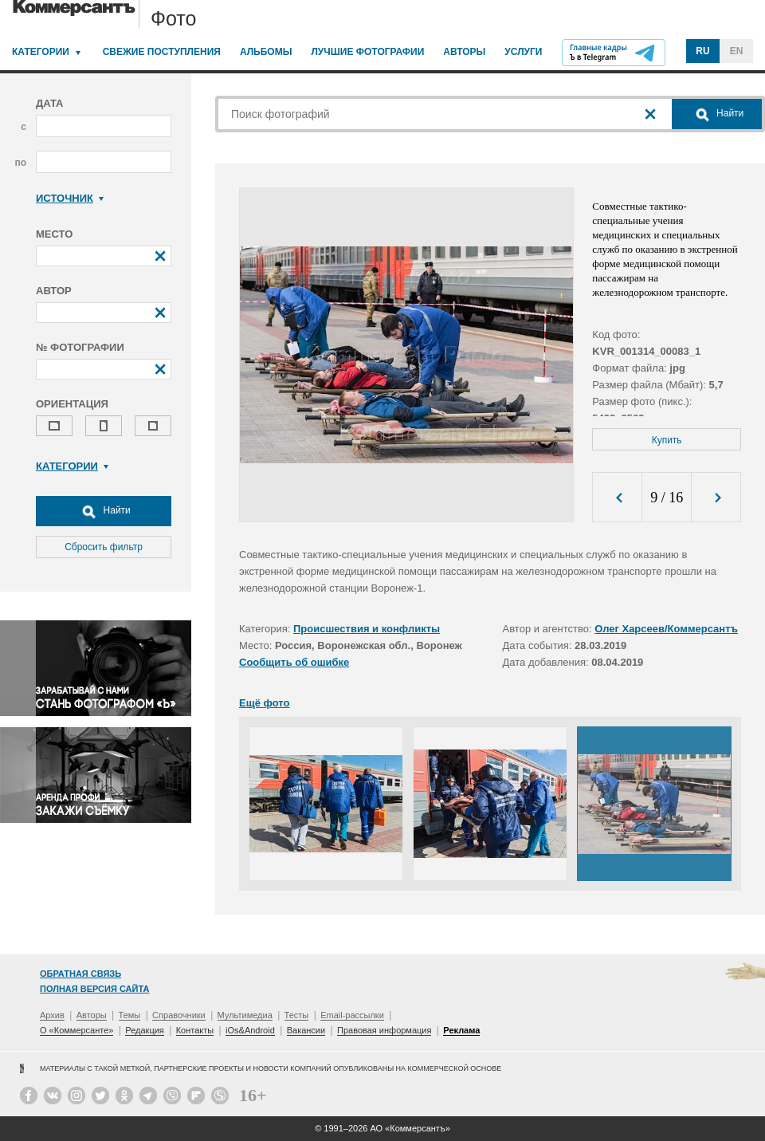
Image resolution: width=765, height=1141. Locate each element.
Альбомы (266, 51)
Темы (130, 1015)
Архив (52, 1015)
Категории (40, 51)
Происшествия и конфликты (366, 629)
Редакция (144, 1030)
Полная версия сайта (94, 988)
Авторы (464, 51)
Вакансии (306, 1030)
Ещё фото (264, 703)
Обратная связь (80, 973)
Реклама (461, 1030)
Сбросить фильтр (104, 547)
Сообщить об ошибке (294, 662)
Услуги (523, 51)
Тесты (296, 1015)
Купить (667, 440)
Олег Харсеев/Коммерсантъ (666, 629)
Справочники (179, 1015)
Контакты (195, 1030)
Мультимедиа (245, 1015)
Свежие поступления (162, 51)
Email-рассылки (352, 1015)
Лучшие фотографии (367, 51)
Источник (70, 198)
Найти (103, 511)
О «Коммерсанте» (76, 1030)
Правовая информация (384, 1030)
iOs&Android (250, 1030)
